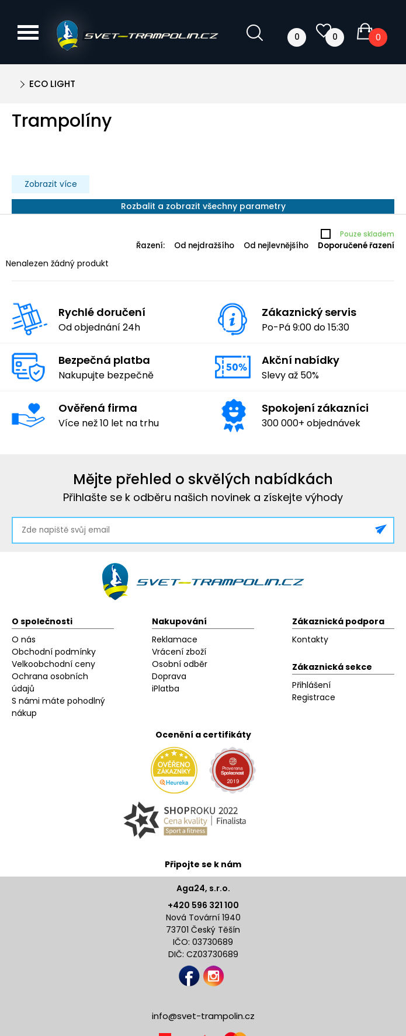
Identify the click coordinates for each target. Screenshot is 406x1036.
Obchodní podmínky (54, 652)
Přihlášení (311, 685)
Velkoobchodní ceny (53, 664)
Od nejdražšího (204, 245)
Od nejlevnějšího (276, 245)
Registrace (313, 697)
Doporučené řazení (356, 245)
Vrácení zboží (179, 652)
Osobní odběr (179, 664)
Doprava (169, 676)
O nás (24, 639)
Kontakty (310, 639)
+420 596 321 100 (203, 905)
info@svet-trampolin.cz (203, 1016)
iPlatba (165, 688)
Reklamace (174, 639)
